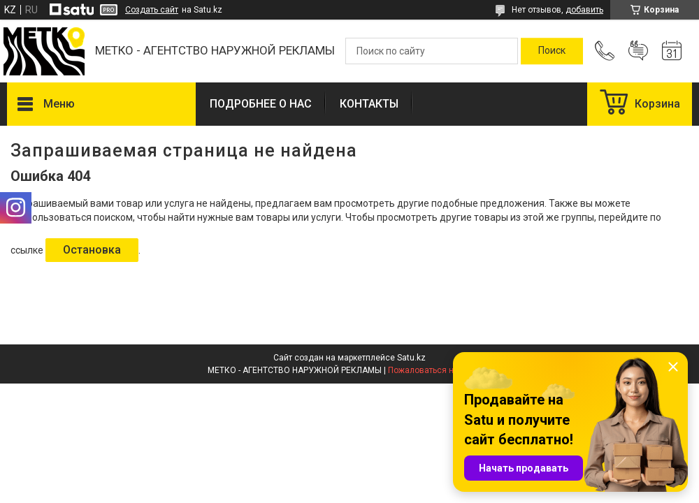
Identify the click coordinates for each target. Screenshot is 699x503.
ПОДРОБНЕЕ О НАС (261, 103)
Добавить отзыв (638, 51)
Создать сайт (151, 10)
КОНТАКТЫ (369, 103)
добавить (584, 10)
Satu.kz (411, 358)
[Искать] (552, 51)
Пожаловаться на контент (439, 370)
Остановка (92, 249)
